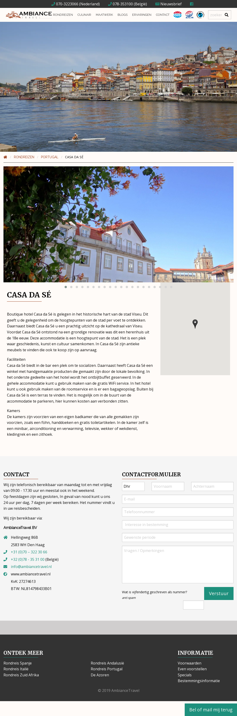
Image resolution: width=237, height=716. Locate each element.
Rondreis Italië (15, 668)
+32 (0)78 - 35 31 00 (27, 559)
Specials (185, 674)
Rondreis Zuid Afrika (21, 674)
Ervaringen (141, 14)
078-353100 (120, 3)
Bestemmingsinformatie (199, 680)
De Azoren (100, 674)
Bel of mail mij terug (210, 709)
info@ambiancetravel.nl (31, 566)
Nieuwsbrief (168, 3)
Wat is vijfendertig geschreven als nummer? (154, 595)
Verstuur (219, 593)
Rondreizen (63, 14)
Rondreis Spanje (17, 663)
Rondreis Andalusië (107, 663)
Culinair (84, 14)
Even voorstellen (192, 668)
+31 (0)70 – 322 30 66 (29, 552)
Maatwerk (104, 14)
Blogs (123, 14)
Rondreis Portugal (106, 668)
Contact (162, 14)
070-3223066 (64, 3)
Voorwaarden (189, 663)
